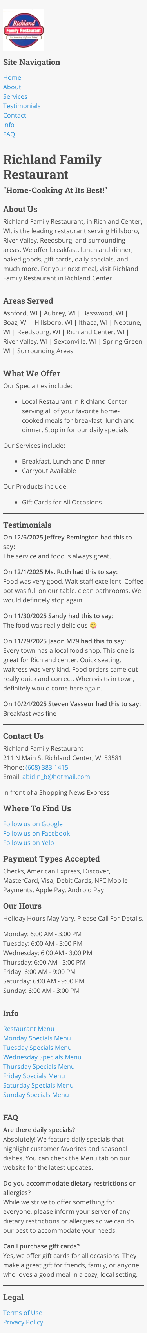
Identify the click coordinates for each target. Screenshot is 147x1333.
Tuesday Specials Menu (37, 1047)
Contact (14, 115)
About (12, 87)
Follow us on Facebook (36, 833)
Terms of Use (22, 1312)
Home (12, 77)
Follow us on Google (33, 823)
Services (15, 96)
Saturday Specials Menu (38, 1085)
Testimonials (22, 105)
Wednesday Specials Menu (42, 1057)
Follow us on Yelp (28, 842)
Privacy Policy (23, 1322)
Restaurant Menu (28, 1028)
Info (9, 124)
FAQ (9, 134)
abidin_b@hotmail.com (56, 776)
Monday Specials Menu (37, 1038)
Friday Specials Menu (34, 1076)
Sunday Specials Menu (36, 1094)
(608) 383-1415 (46, 767)
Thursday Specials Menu (39, 1066)
